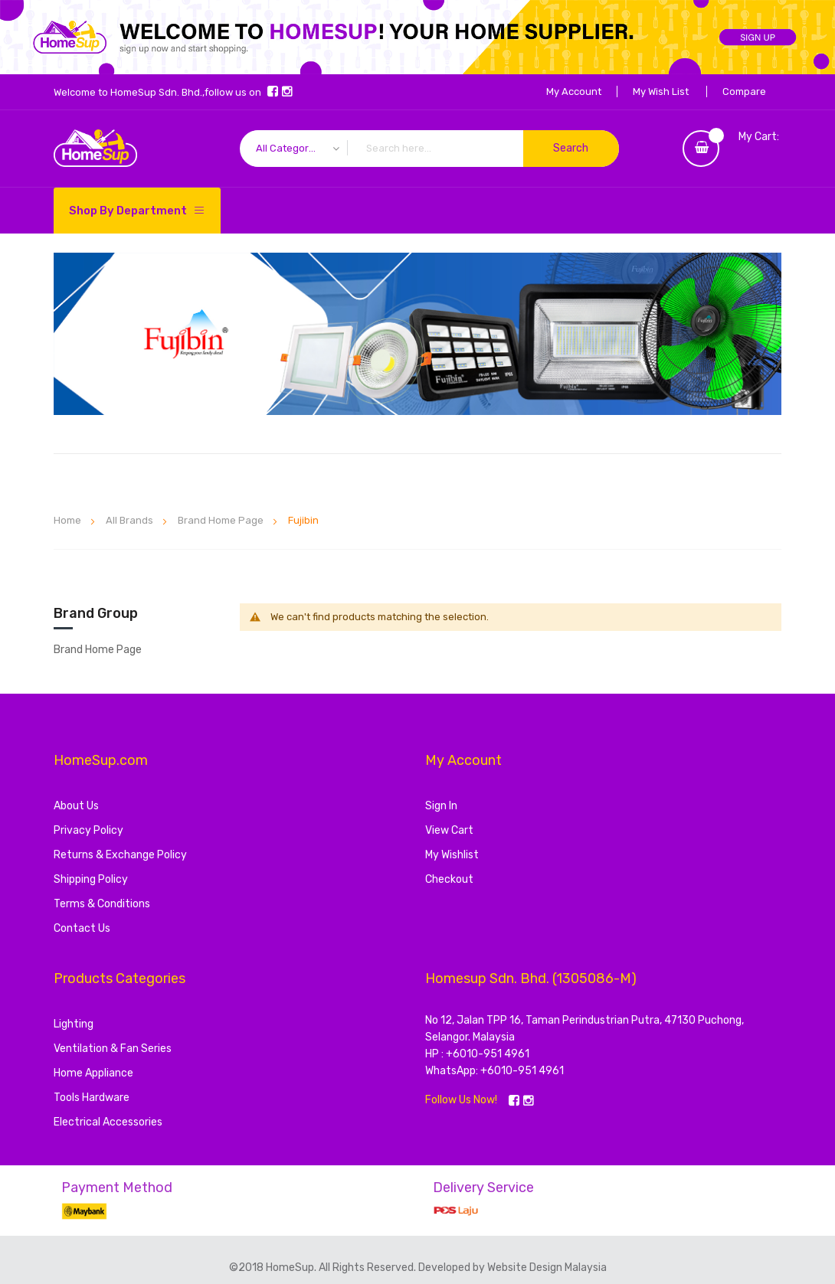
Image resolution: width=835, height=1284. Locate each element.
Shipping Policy (91, 879)
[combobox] (429, 148)
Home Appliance (93, 1073)
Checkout (449, 879)
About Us (76, 805)
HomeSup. (292, 1267)
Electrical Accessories (108, 1122)
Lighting (73, 1024)
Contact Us (82, 928)
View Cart (449, 830)
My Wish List (661, 91)
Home (69, 520)
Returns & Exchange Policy (120, 854)
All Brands (131, 520)
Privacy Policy (88, 830)
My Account (573, 91)
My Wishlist (452, 854)
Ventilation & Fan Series (113, 1048)
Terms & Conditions (102, 903)
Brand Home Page (222, 520)
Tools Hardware (91, 1097)
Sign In (441, 805)
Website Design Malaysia (547, 1267)
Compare (744, 91)
